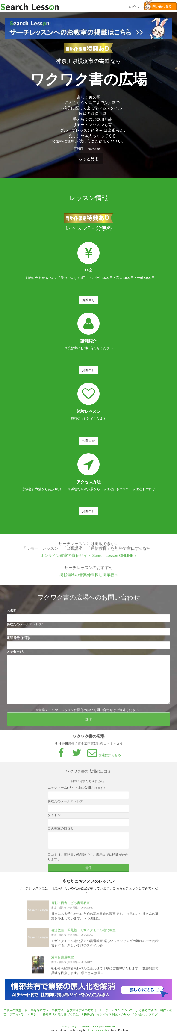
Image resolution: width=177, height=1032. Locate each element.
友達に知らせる (103, 757)
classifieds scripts (97, 1030)
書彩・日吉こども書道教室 (70, 904)
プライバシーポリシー (25, 1014)
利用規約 (88, 1014)
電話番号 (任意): (18, 639)
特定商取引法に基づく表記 (61, 1014)
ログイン (135, 6)
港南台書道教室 (62, 959)
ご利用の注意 (12, 1010)
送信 (88, 721)
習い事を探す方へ (37, 1010)
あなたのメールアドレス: (25, 626)
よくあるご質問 (146, 1010)
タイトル (54, 816)
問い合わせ (140, 1014)
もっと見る (88, 158)
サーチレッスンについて (116, 1010)
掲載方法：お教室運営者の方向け (74, 1010)
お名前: (12, 612)
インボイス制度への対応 (113, 1014)
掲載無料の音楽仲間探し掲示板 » (88, 577)
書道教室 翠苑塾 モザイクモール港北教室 (83, 932)
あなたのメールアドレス (65, 803)
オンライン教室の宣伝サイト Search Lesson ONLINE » (88, 557)
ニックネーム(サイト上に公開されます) (76, 789)
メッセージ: (15, 653)
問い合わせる (158, 6)
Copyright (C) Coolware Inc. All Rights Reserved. (88, 1026)
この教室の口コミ (61, 830)
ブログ (153, 1014)
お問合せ (88, 300)
